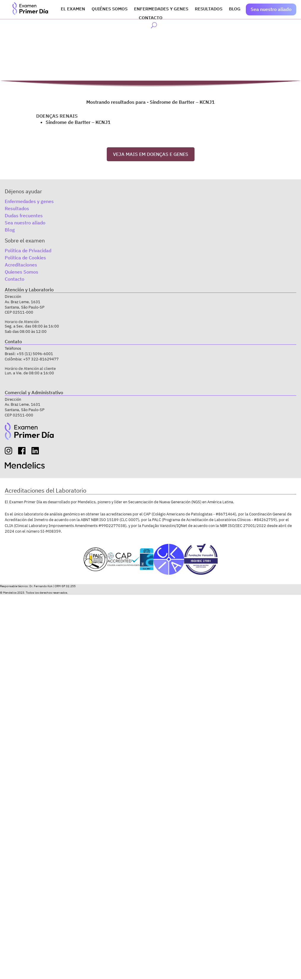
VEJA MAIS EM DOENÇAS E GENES (150, 154)
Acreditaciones (21, 265)
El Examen (73, 9)
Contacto (151, 18)
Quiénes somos (110, 9)
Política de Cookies (25, 258)
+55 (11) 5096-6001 (35, 353)
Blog (235, 9)
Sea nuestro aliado (271, 9)
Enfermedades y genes (161, 9)
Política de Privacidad (28, 250)
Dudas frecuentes (24, 215)
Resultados (208, 9)
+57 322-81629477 (41, 359)
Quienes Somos (21, 272)
